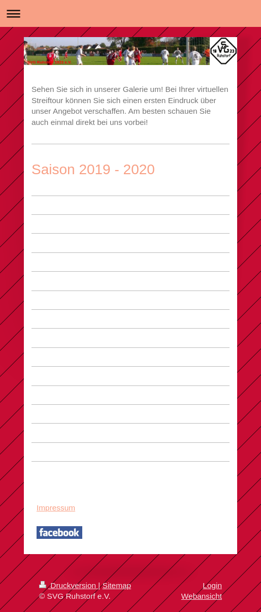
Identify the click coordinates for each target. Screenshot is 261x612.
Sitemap (117, 585)
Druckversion (68, 585)
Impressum (56, 507)
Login (212, 585)
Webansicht (201, 596)
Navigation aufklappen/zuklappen (130, 13)
